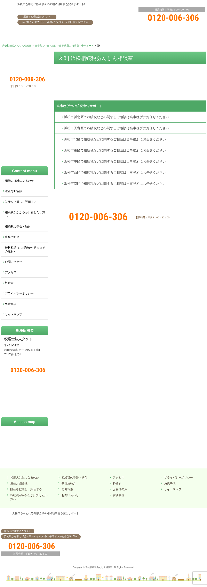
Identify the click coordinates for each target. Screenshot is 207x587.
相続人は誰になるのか (19, 180)
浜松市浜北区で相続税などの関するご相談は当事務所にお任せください (116, 117)
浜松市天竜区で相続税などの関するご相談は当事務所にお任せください (116, 128)
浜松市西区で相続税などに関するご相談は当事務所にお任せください (115, 172)
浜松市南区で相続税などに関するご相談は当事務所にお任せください (115, 183)
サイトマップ (13, 314)
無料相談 (67, 489)
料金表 (9, 282)
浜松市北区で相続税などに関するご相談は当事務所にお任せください (115, 139)
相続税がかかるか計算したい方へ (25, 214)
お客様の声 (120, 489)
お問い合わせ (13, 261)
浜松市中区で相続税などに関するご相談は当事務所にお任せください (115, 161)
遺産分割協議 (13, 191)
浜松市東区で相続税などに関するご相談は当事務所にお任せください (115, 150)
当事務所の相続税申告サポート (80, 106)
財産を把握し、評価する (21, 201)
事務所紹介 (12, 237)
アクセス (10, 272)
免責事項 (10, 304)
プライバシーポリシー (19, 293)
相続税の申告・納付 (18, 226)
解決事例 (118, 495)
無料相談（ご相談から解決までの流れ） (25, 249)
